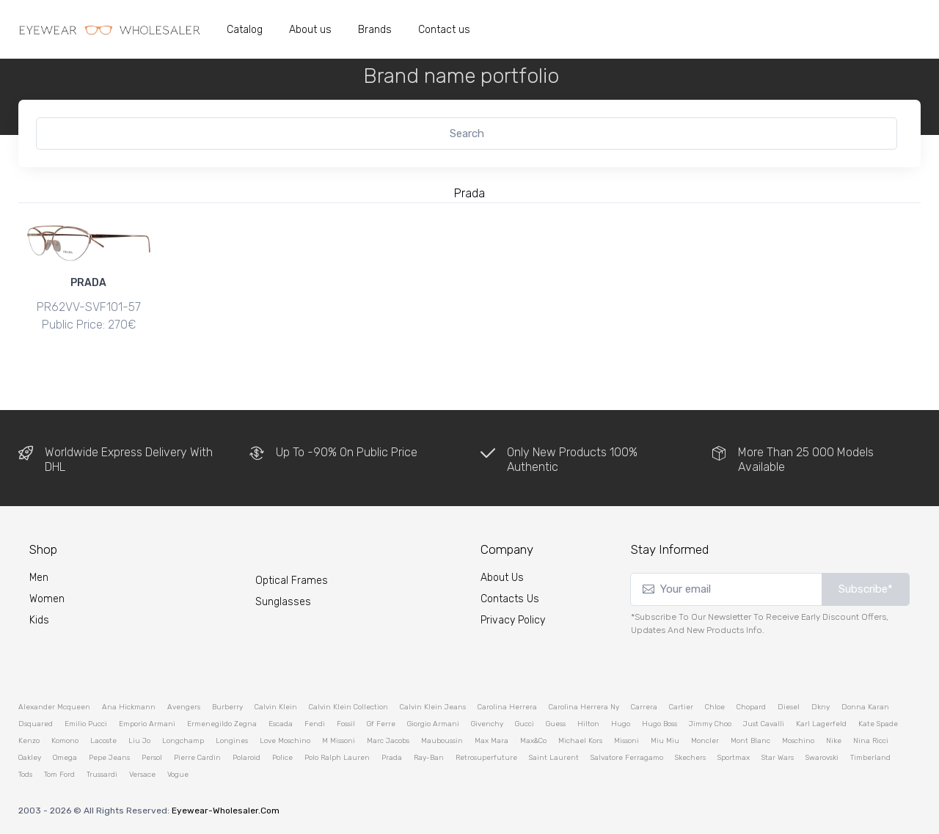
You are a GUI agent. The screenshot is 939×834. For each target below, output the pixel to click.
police (282, 757)
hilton (588, 723)
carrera (644, 706)
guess (556, 723)
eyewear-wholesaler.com (225, 810)
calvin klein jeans (433, 706)
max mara (491, 740)
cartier (681, 706)
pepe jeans (109, 757)
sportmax (733, 757)
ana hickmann (129, 706)
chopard (751, 706)
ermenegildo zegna (222, 723)
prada (391, 757)
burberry (227, 706)
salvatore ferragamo (627, 757)
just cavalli (763, 723)
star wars (777, 757)
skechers (690, 757)
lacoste (103, 740)
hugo (620, 723)
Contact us (444, 29)
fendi (314, 723)
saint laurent (554, 757)
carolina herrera (507, 706)
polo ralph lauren (337, 757)
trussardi (102, 773)
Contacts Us (510, 599)
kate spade (878, 723)
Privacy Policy (513, 620)
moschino (798, 740)
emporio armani (147, 723)
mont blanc (750, 740)
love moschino (285, 740)
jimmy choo (710, 723)
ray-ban (429, 757)
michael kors (580, 740)
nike (833, 740)
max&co (533, 740)
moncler (705, 740)
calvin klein (276, 706)
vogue (178, 773)
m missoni (338, 740)
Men (38, 577)
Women (47, 599)
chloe (715, 706)
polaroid (246, 757)
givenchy (487, 723)
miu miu (665, 740)
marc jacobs (388, 740)
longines (232, 740)
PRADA (88, 283)
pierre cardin (197, 757)
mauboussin (442, 740)
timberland (870, 757)
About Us (502, 577)
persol (152, 757)
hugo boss (659, 723)
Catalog (245, 29)
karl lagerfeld (821, 723)
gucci (524, 723)
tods (25, 773)
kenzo (29, 740)
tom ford (59, 773)
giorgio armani (433, 723)
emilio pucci (86, 723)
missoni (626, 740)
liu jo (139, 740)
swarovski (821, 757)
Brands (375, 29)
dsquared (35, 723)
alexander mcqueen (54, 706)
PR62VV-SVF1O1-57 (89, 307)
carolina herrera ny (584, 706)
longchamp (183, 740)
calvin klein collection (348, 706)
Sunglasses (283, 601)
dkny (820, 706)
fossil (346, 723)
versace (142, 773)
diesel (789, 706)
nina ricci (870, 740)
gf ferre (381, 723)
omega (65, 757)
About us (310, 29)
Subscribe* (865, 589)
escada (280, 723)
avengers (183, 706)
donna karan (865, 706)
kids (39, 620)
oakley (29, 757)
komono (64, 740)
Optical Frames (291, 580)
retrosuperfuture (486, 757)
